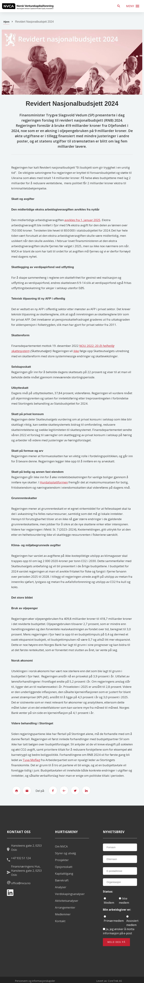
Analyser (60, 887)
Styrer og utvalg (65, 853)
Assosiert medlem (132, 921)
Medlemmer (63, 914)
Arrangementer (65, 907)
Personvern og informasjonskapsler (35, 980)
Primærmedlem (114, 919)
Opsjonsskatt (63, 867)
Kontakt (60, 921)
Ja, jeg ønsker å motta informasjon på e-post (118, 931)
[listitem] (28, 6)
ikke (76, 351)
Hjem (6, 21)
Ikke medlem (124, 901)
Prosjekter (62, 860)
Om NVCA (61, 846)
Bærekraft (62, 880)
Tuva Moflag (31, 760)
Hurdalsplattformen (54, 482)
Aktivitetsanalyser (66, 901)
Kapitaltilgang (64, 873)
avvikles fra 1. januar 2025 (82, 220)
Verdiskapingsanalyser (70, 894)
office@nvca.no (21, 883)
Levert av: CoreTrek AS (109, 980)
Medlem (109, 901)
